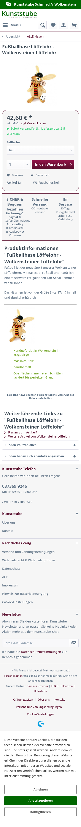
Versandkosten (13, 675)
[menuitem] (11, 25)
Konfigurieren (40, 812)
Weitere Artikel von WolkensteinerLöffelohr (37, 436)
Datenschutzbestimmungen (41, 652)
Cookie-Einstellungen (17, 602)
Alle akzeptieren (41, 800)
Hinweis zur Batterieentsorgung (25, 594)
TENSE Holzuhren (62, 686)
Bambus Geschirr (37, 686)
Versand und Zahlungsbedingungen (28, 552)
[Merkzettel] (53, 25)
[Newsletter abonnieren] (74, 643)
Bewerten (39, 175)
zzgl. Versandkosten (33, 123)
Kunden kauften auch (21, 445)
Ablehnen (40, 789)
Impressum (10, 585)
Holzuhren (40, 691)
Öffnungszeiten (23, 699)
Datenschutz (11, 568)
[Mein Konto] (63, 25)
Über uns (9, 522)
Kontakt (7, 531)
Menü (12, 24)
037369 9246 (14, 486)
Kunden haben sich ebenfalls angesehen (34, 456)
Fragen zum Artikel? (20, 432)
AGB (5, 577)
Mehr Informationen (58, 776)
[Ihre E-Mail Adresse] (35, 643)
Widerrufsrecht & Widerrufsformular (28, 560)
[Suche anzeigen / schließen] (42, 25)
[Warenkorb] (74, 25)
